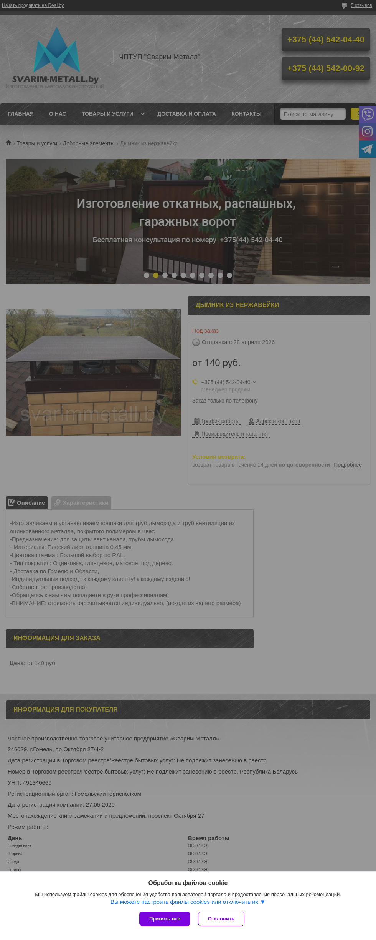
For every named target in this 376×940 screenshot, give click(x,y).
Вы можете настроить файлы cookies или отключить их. (185, 901)
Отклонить (221, 919)
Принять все (164, 919)
